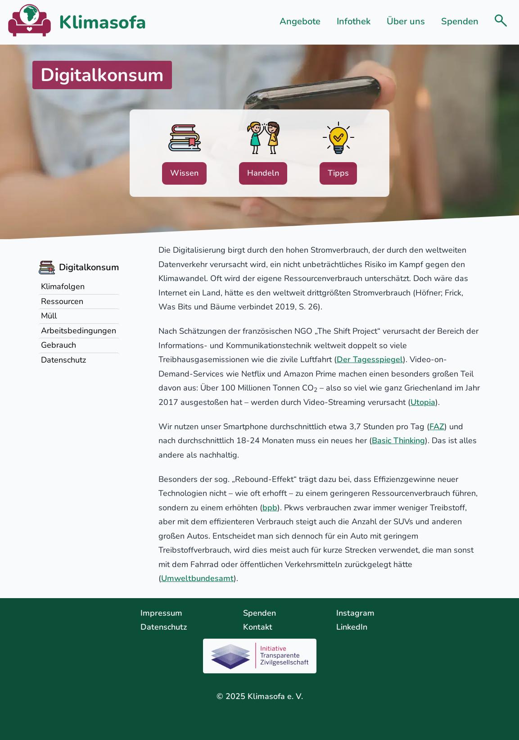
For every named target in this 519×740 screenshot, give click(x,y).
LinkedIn (351, 627)
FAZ (436, 426)
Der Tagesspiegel (370, 359)
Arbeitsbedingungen (78, 330)
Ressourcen (62, 301)
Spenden (459, 21)
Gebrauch (58, 345)
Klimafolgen (63, 286)
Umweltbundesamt (197, 578)
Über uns (406, 21)
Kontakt (257, 627)
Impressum (161, 613)
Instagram (355, 613)
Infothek (353, 21)
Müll (49, 315)
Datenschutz (63, 359)
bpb (269, 507)
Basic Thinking (398, 440)
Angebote (300, 21)
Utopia (423, 402)
